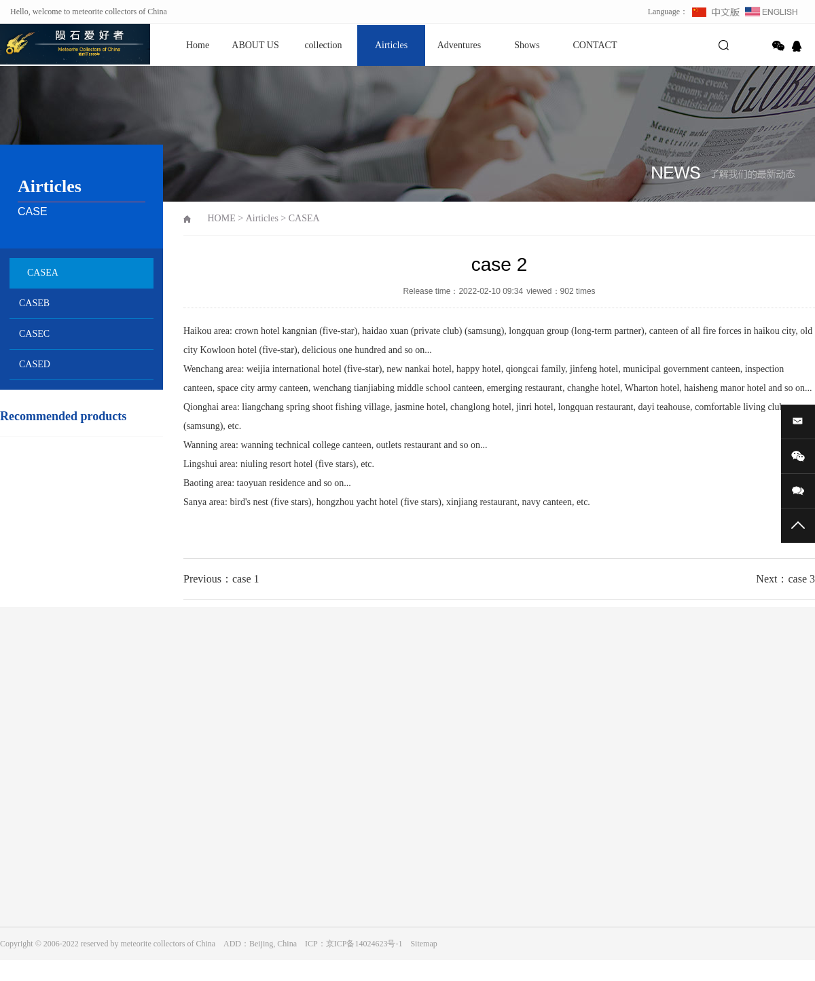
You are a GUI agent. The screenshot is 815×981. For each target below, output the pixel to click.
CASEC (34, 334)
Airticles (391, 45)
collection (323, 45)
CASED (34, 364)
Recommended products (63, 416)
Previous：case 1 (221, 579)
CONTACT (595, 45)
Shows (526, 45)
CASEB (34, 303)
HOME (222, 218)
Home (197, 45)
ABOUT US (255, 45)
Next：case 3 (785, 579)
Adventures (459, 45)
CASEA (42, 272)
